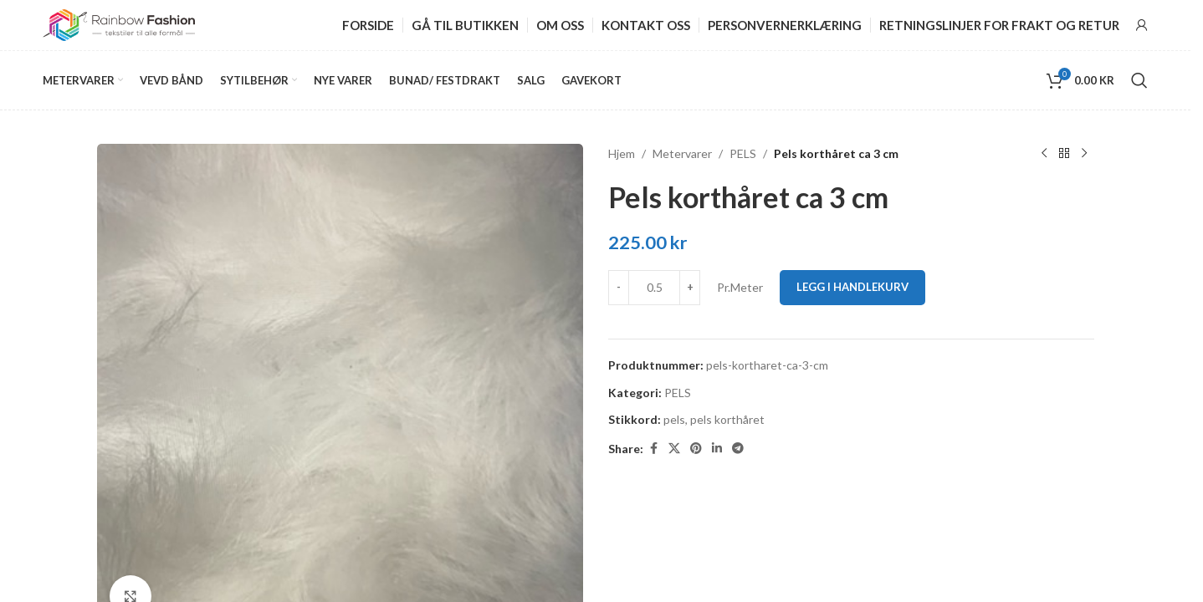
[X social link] (674, 448)
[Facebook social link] (653, 448)
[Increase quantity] (689, 287)
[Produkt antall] (654, 287)
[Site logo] (119, 24)
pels (674, 419)
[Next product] (1084, 154)
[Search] (1139, 80)
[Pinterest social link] (696, 448)
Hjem (621, 153)
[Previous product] (1044, 154)
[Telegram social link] (738, 448)
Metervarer (682, 153)
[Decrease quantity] (618, 287)
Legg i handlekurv (852, 286)
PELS (742, 153)
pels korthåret (727, 419)
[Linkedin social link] (717, 448)
